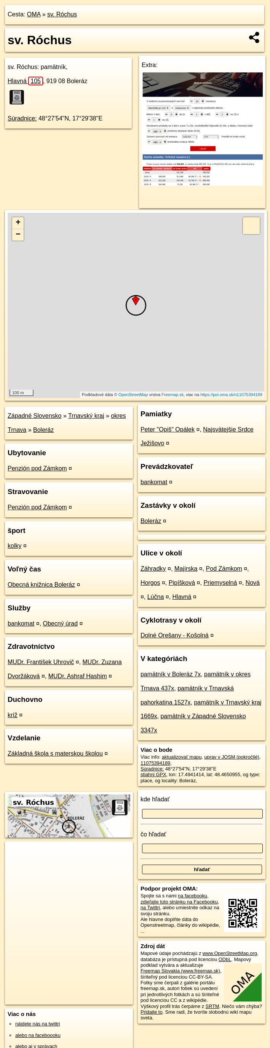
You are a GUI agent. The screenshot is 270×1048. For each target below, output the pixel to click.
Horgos (150, 582)
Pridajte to (152, 1012)
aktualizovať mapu (181, 757)
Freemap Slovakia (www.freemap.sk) (180, 971)
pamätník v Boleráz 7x (171, 674)
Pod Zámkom (224, 568)
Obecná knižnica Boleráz (41, 584)
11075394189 (155, 763)
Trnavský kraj (86, 415)
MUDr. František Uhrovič (41, 662)
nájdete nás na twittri (37, 1024)
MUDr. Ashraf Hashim (77, 676)
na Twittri (150, 907)
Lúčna (155, 597)
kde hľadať (155, 799)
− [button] (18, 235)
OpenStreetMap (133, 394)
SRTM (212, 1006)
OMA (34, 14)
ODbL (225, 959)
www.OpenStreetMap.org (230, 953)
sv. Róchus (62, 14)
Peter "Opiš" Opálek (168, 429)
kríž (13, 715)
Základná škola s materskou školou (55, 753)
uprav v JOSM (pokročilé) (231, 757)
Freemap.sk (172, 394)
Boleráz (43, 430)
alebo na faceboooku (38, 1035)
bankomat (21, 623)
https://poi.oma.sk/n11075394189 (231, 394)
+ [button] (18, 223)
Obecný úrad (60, 623)
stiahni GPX (153, 774)
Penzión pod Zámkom (37, 468)
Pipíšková (182, 582)
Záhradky (153, 568)
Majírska (185, 568)
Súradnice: (22, 118)
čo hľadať (153, 834)
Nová (253, 582)
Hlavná (25, 81)
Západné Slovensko (34, 415)
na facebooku (192, 896)
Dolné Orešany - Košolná (175, 635)
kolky (14, 545)
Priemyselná (220, 582)
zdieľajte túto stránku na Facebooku (179, 902)
